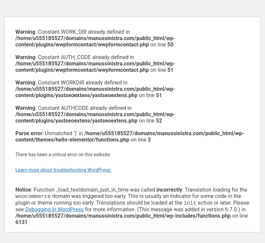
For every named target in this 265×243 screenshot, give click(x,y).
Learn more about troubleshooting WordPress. (63, 170)
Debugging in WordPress (54, 211)
